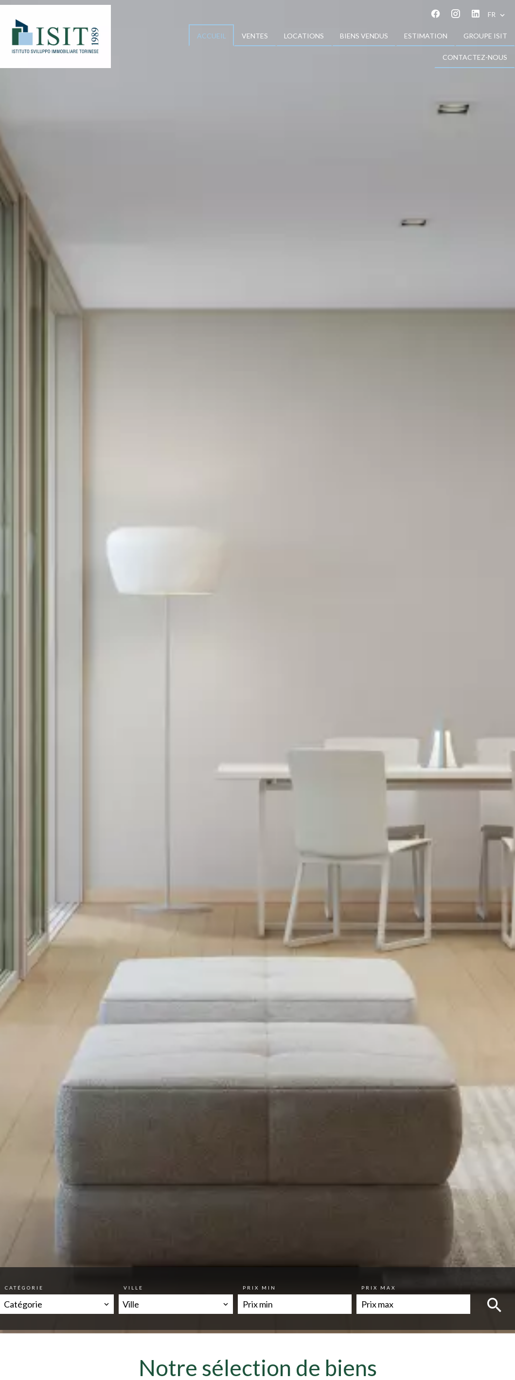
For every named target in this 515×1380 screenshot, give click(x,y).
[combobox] (57, 1304)
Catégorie (24, 1288)
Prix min (259, 1288)
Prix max (378, 1288)
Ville (133, 1288)
